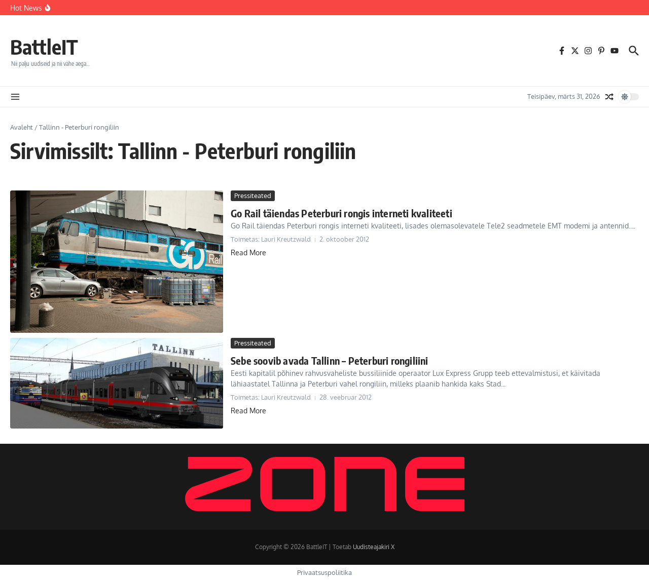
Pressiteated (252, 195)
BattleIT (44, 46)
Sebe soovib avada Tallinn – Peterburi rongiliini (329, 360)
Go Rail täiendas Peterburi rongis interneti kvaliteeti (341, 213)
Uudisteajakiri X (373, 547)
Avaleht (21, 127)
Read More (248, 252)
